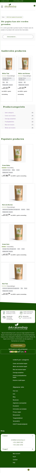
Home (3, 17)
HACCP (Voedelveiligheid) (20, 424)
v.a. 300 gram (10, 318)
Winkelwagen (26, 469)
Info (14, 394)
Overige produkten (10, 119)
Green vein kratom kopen (20, 363)
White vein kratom (10, 128)
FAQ (14, 463)
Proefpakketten (9, 122)
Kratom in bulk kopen (19, 380)
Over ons (15, 391)
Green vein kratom (10, 116)
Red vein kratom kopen (19, 369)
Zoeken (18, 470)
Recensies (16, 400)
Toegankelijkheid (17, 418)
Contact (15, 460)
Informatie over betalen (20, 409)
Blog (14, 397)
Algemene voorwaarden (19, 403)
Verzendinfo (16, 421)
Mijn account (16, 453)
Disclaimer (16, 406)
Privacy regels (17, 412)
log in (14, 457)
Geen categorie (9, 113)
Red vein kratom (9, 125)
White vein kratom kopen (20, 366)
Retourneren (16, 415)
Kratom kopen (18, 345)
